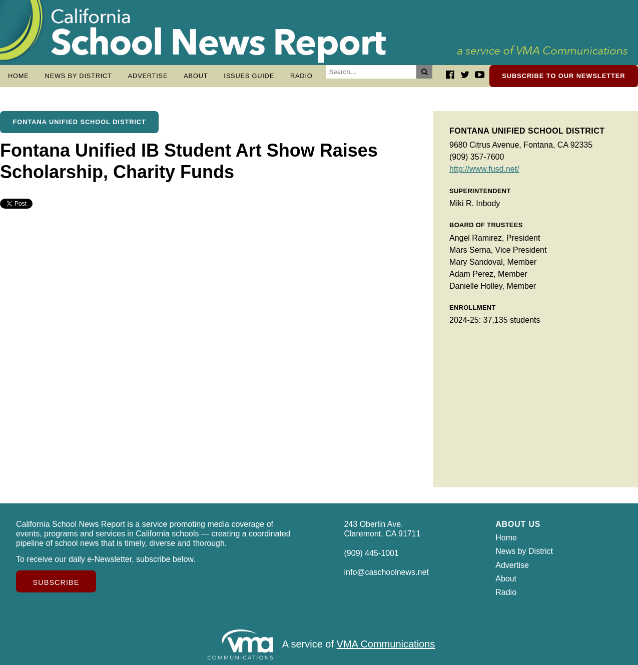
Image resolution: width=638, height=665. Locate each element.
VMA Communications (386, 643)
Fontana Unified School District (79, 122)
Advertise (148, 76)
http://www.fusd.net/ (484, 169)
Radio (301, 76)
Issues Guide (249, 76)
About (196, 76)
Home (18, 76)
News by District (78, 76)
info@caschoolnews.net (386, 572)
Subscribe (56, 582)
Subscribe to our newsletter (563, 76)
